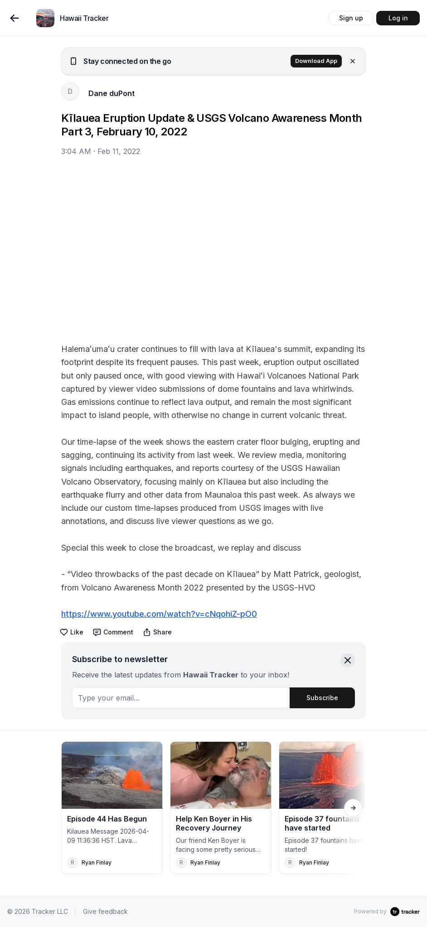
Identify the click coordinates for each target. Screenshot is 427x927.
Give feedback (105, 911)
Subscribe (322, 697)
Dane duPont (111, 93)
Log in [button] (398, 18)
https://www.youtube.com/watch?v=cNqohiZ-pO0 (159, 614)
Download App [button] (316, 61)
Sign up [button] (351, 18)
